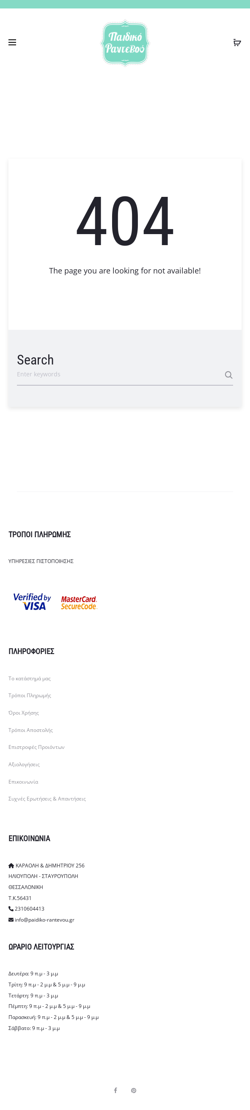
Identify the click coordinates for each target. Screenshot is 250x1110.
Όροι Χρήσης (23, 712)
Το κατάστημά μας (29, 678)
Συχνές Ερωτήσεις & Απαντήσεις (47, 798)
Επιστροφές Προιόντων (36, 747)
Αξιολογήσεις (24, 764)
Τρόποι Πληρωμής (29, 695)
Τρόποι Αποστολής (30, 730)
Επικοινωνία (23, 781)
